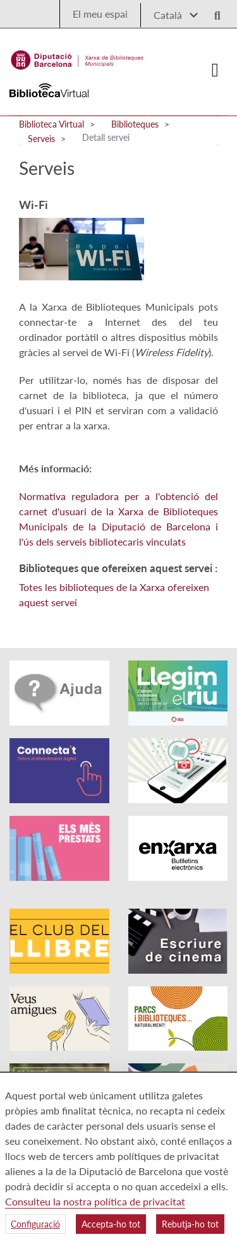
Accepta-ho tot (111, 1224)
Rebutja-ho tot (190, 1224)
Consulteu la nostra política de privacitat (95, 1201)
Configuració (35, 1224)
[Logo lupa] (213, 11)
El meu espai (100, 14)
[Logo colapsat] (215, 70)
